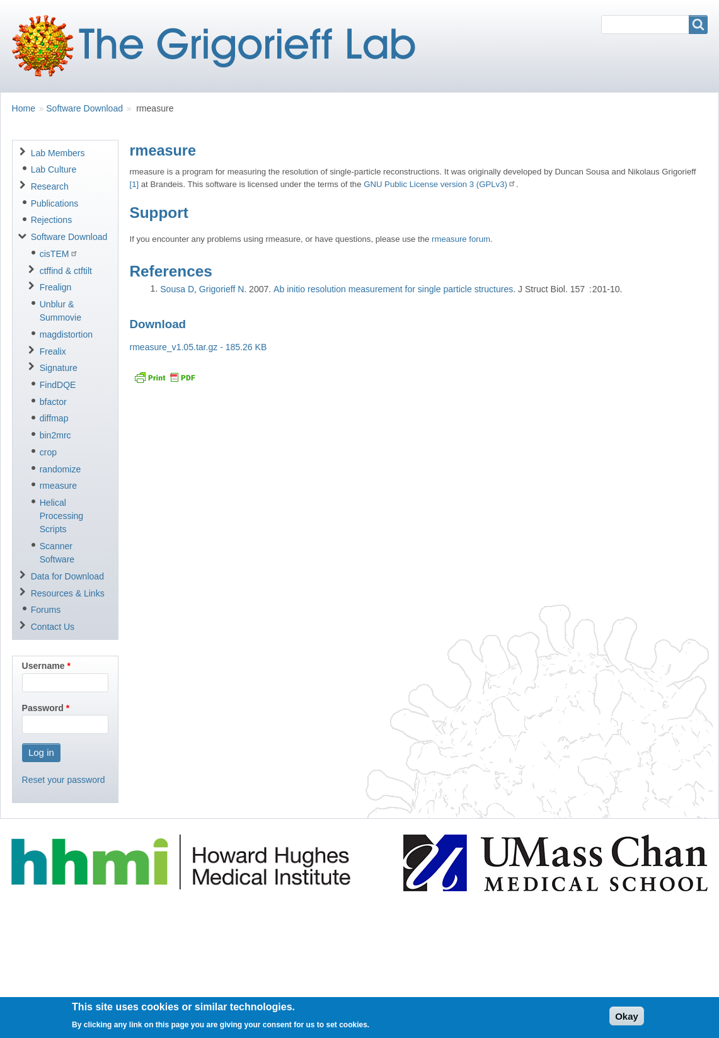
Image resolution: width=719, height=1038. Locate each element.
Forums (46, 610)
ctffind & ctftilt (66, 271)
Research (50, 186)
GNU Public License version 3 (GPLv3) (440, 184)
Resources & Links (68, 593)
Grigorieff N (221, 289)
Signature (59, 368)
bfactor (53, 402)
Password (43, 708)
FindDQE (58, 385)
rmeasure (58, 486)
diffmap (54, 418)
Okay (626, 1019)
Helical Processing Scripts (62, 516)
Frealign (56, 287)
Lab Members (58, 153)
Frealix (53, 351)
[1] (134, 184)
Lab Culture (54, 169)
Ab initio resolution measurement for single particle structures (393, 289)
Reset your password (63, 780)
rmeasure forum (461, 239)
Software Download (84, 108)
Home (23, 108)
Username (43, 666)
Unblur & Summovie (60, 310)
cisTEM (59, 253)
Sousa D (177, 289)
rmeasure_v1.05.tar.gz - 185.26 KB (198, 347)
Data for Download (67, 576)
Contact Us (52, 627)
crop (48, 452)
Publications (55, 203)
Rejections (51, 220)
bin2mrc (55, 435)
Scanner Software (57, 552)
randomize (60, 469)
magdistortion (66, 334)
